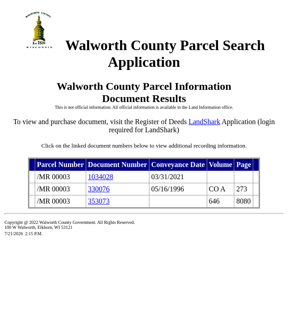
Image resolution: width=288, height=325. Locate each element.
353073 (99, 201)
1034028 (100, 177)
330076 (99, 189)
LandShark (204, 121)
